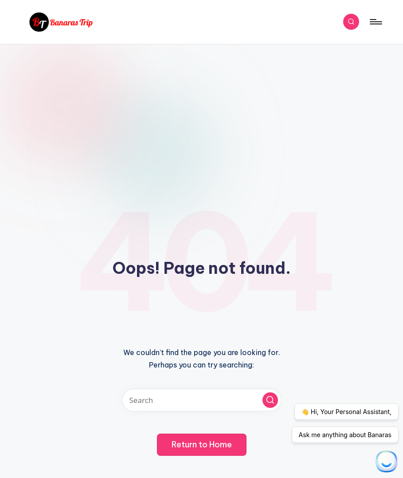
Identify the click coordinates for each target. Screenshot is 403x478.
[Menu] (375, 22)
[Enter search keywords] (202, 400)
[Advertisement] (201, 111)
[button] (270, 400)
